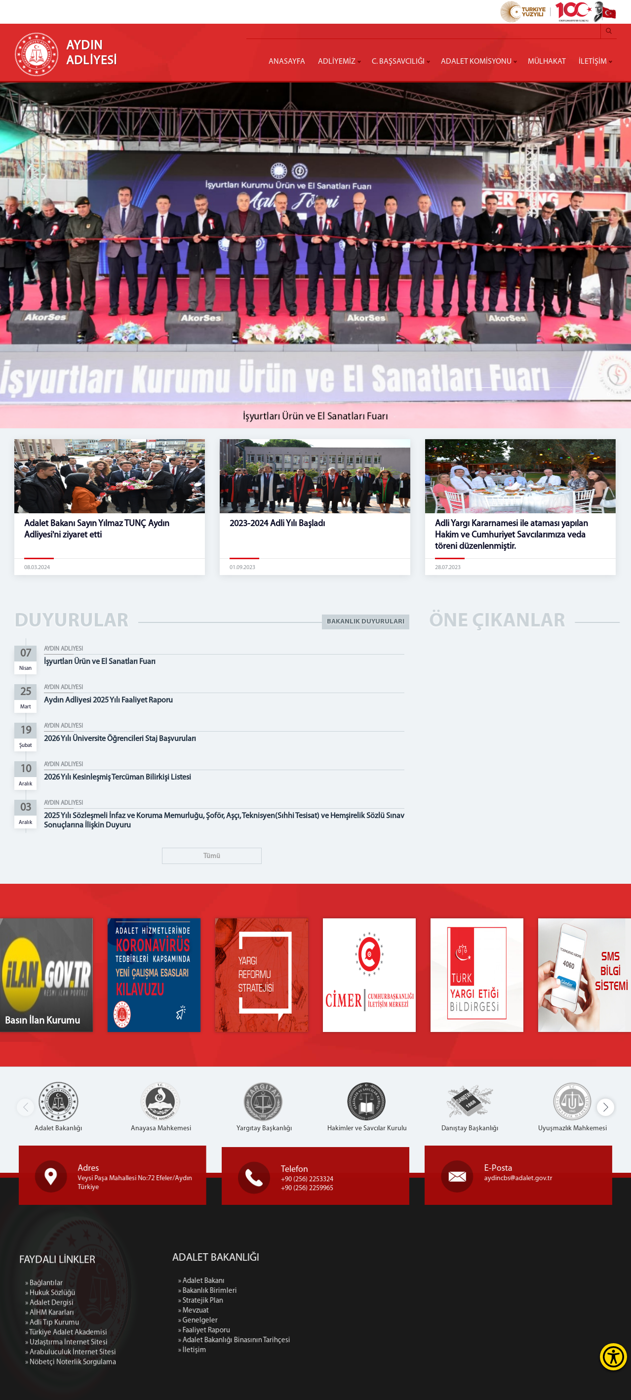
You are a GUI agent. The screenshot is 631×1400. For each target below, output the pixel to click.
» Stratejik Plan (281, 1301)
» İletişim (273, 1350)
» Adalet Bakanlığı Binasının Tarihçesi (315, 1340)
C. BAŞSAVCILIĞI (398, 62)
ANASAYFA (287, 62)
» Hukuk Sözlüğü (50, 1370)
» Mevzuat (274, 1311)
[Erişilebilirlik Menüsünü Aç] (613, 1356)
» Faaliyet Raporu (285, 1330)
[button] (605, 1107)
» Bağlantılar (44, 1360)
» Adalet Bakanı (282, 1281)
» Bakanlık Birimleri (288, 1291)
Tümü (211, 856)
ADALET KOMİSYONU (476, 62)
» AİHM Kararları (49, 1390)
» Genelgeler (279, 1320)
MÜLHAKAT (547, 62)
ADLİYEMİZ (336, 62)
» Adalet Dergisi (49, 1380)
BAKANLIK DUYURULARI (365, 621)
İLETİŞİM (593, 62)
